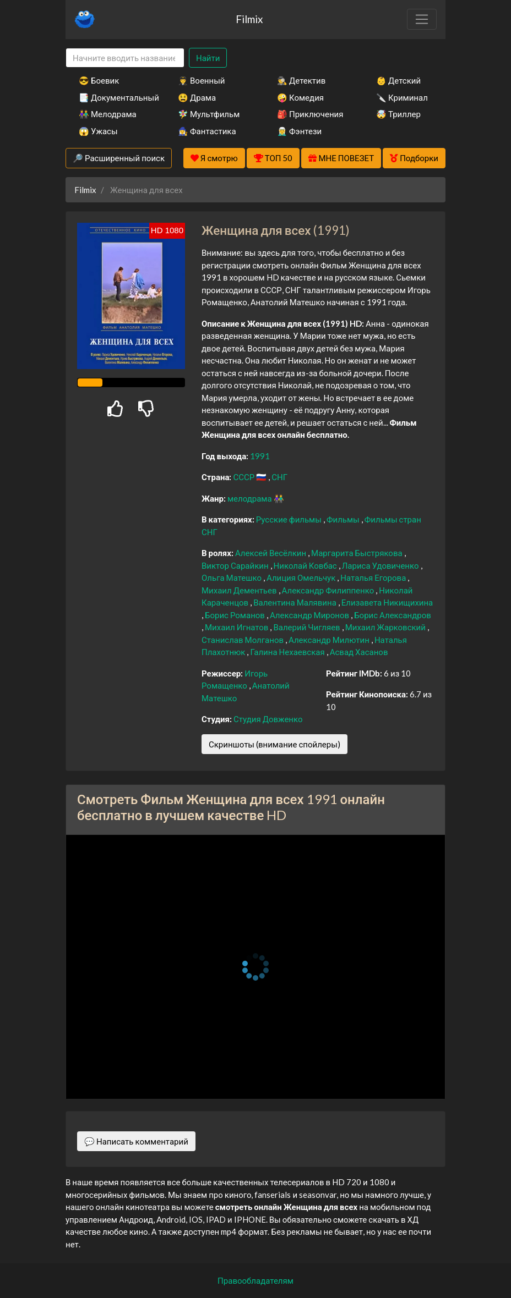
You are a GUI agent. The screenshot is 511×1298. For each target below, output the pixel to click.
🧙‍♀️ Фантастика (207, 131)
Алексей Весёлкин (271, 553)
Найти (208, 58)
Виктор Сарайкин (236, 565)
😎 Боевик (99, 80)
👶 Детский (398, 80)
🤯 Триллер (398, 114)
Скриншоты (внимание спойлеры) (274, 744)
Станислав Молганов (243, 640)
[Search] (125, 58)
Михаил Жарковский (386, 627)
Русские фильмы (289, 519)
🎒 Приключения (310, 114)
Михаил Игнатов (237, 627)
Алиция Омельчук (302, 577)
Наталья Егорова (373, 577)
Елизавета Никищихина (387, 602)
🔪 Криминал (402, 97)
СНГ (279, 477)
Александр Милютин (330, 640)
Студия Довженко (268, 719)
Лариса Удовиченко (381, 565)
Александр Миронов (310, 615)
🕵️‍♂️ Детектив (301, 80)
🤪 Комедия (300, 97)
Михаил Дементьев (240, 590)
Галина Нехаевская (288, 652)
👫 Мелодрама (108, 114)
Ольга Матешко (232, 577)
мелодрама (250, 498)
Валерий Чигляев (307, 627)
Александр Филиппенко (329, 590)
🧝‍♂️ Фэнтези (299, 131)
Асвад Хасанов (359, 652)
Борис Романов (236, 615)
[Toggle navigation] (422, 19)
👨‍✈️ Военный (201, 80)
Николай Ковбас (306, 565)
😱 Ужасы (98, 131)
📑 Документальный (113, 97)
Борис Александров (392, 615)
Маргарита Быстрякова (357, 553)
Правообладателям (255, 1280)
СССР (244, 477)
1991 (260, 456)
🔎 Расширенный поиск (119, 158)
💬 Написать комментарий (136, 1141)
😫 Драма (197, 97)
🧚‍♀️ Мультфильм (209, 114)
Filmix (249, 19)
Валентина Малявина (295, 602)
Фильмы (344, 519)
